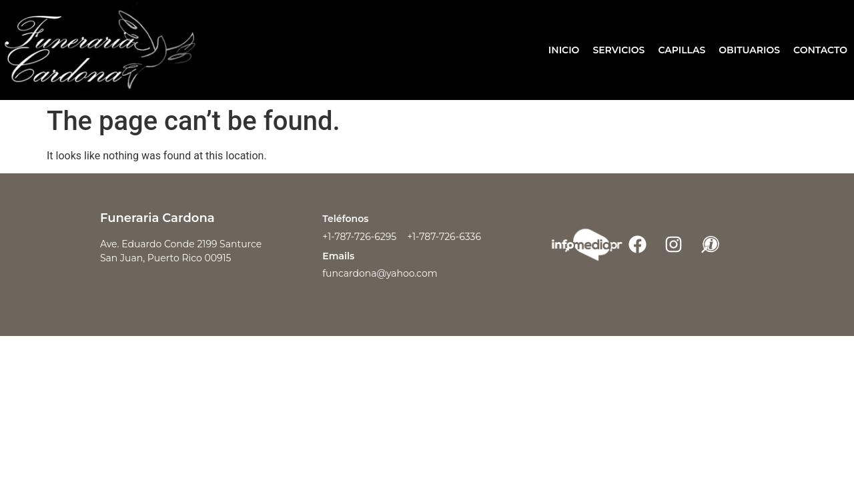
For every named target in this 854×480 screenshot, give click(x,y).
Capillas (681, 50)
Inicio (564, 50)
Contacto (820, 50)
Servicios (618, 50)
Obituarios (749, 50)
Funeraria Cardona (157, 218)
